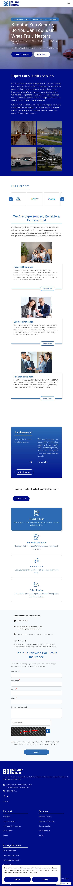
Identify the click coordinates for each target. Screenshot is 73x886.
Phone (14, 689)
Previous (11, 199)
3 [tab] (38, 208)
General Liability (45, 826)
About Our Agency (22, 54)
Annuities (6, 816)
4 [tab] (41, 208)
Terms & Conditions (61, 878)
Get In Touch (21, 499)
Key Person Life (44, 831)
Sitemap (6, 801)
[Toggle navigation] (68, 3)
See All (41, 835)
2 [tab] (35, 208)
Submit (36, 752)
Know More (47, 289)
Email (14, 698)
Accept (45, 879)
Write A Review (24, 472)
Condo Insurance (9, 821)
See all (5, 835)
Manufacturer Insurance (11, 860)
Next (62, 199)
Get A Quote (42, 54)
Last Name (15, 680)
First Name (15, 671)
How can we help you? (19, 707)
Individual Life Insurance (12, 826)
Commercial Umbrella (46, 821)
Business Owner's (45, 816)
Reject (17, 879)
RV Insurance (8, 831)
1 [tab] (32, 208)
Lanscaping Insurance (11, 855)
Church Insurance (9, 851)
